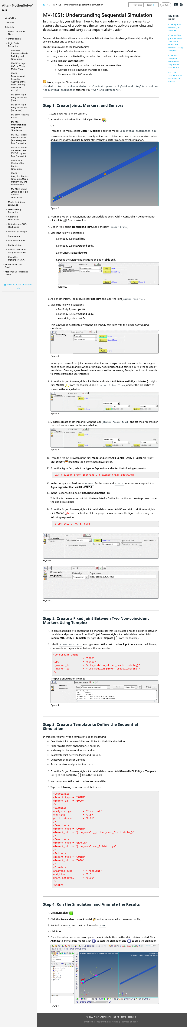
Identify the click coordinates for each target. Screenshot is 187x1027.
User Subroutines (16, 240)
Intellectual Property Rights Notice (101, 1021)
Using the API (16, 258)
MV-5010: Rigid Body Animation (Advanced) (19, 107)
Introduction (14, 38)
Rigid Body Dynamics (13, 44)
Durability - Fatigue (17, 231)
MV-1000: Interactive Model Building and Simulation (19, 54)
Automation (14, 235)
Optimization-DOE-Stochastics (17, 225)
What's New (11, 18)
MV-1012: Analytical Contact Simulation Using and (20, 179)
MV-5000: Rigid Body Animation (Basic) (19, 97)
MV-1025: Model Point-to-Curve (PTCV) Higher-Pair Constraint (19, 139)
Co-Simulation (15, 245)
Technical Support (129, 1021)
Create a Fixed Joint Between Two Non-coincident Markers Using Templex (175, 43)
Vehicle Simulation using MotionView (17, 251)
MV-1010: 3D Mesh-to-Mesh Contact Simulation (18, 164)
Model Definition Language (16, 203)
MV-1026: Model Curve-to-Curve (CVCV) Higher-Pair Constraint (19, 151)
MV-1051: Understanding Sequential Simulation (18, 126)
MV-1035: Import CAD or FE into (19, 66)
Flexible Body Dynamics (14, 211)
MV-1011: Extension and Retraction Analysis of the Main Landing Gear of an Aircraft (18, 82)
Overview (9, 22)
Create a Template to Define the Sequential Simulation (174, 61)
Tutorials (9, 27)
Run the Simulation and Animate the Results (175, 77)
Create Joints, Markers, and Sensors (174, 27)
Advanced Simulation (13, 218)
